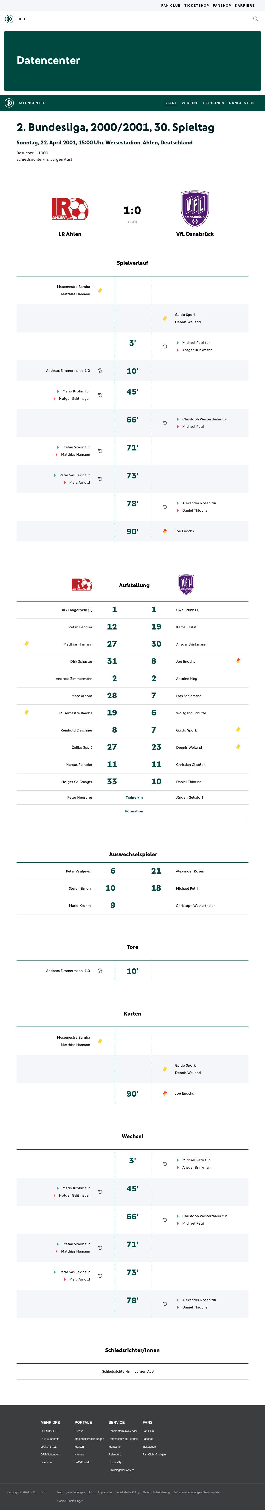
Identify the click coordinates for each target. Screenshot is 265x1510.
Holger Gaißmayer (74, 398)
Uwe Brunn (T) (188, 610)
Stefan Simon (73, 447)
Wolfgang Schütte (191, 713)
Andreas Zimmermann (64, 371)
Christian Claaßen (191, 765)
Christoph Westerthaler (201, 419)
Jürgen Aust (61, 159)
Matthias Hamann (75, 294)
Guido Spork (185, 315)
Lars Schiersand (189, 696)
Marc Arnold (79, 482)
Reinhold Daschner (76, 730)
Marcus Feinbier (79, 765)
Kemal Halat (186, 627)
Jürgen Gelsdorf (189, 797)
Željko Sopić (82, 747)
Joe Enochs (184, 531)
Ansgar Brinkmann (197, 350)
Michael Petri (193, 343)
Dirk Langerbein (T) (76, 610)
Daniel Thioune (195, 510)
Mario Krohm (73, 391)
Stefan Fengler (80, 627)
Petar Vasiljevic (71, 475)
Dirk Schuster (81, 661)
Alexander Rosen (196, 503)
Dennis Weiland (188, 322)
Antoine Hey (186, 679)
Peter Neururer (79, 797)
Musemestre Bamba (73, 287)
